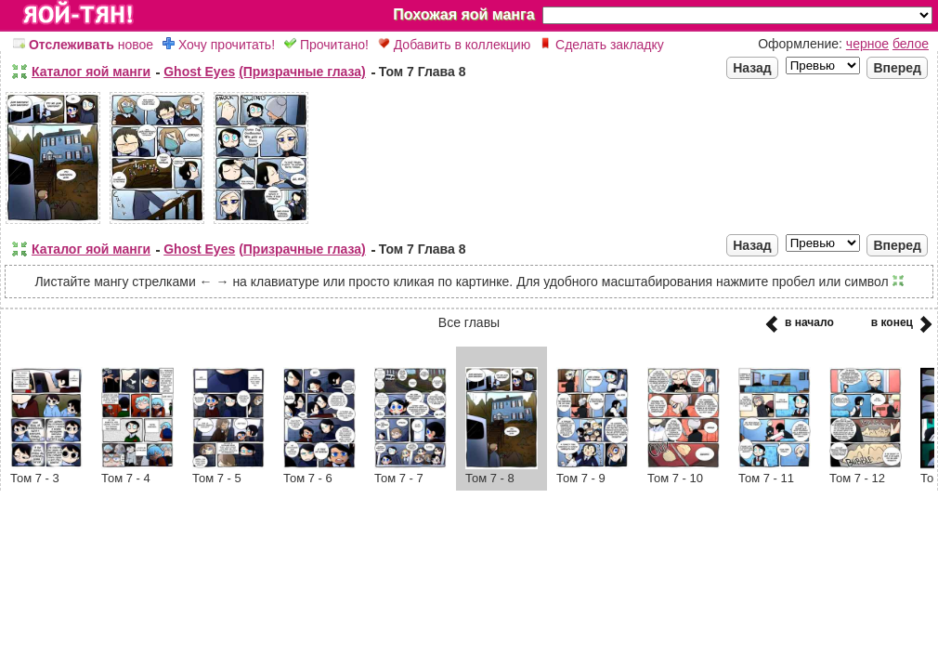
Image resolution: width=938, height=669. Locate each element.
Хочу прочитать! (219, 44)
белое (910, 43)
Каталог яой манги (91, 71)
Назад (752, 67)
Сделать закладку (602, 44)
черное (867, 43)
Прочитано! (326, 44)
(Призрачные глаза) (302, 71)
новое (83, 44)
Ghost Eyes (199, 71)
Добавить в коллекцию (454, 44)
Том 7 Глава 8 (422, 71)
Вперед (897, 67)
